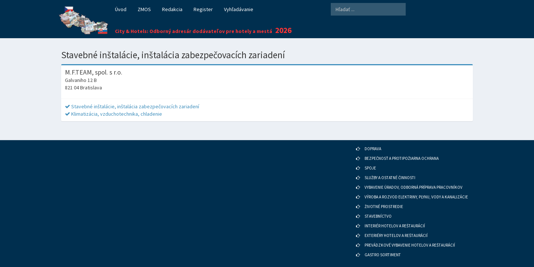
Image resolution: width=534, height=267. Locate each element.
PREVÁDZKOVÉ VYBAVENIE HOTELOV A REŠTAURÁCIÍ (410, 239)
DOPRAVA (373, 143)
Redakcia (172, 9)
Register (203, 9)
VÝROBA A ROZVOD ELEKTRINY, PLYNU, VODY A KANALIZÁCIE (416, 191)
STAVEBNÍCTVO (378, 210)
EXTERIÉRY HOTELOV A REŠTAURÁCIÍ (396, 230)
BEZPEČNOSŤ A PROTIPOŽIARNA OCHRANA (402, 152)
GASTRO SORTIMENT (383, 249)
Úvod (120, 9)
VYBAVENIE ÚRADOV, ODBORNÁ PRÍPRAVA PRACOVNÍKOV (413, 181)
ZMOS (144, 9)
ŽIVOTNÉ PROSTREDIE (384, 201)
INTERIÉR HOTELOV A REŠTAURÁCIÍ (395, 220)
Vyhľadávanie (238, 9)
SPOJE (370, 162)
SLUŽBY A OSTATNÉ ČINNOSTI (390, 172)
